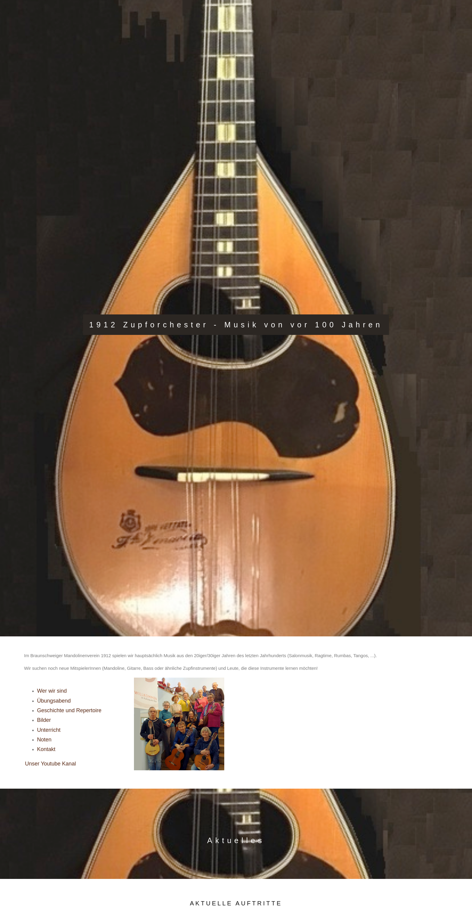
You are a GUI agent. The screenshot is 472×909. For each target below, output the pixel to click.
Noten (44, 740)
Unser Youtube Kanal (50, 764)
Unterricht (49, 730)
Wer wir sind (52, 691)
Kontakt (46, 749)
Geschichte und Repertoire (69, 710)
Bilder (44, 720)
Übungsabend (54, 701)
